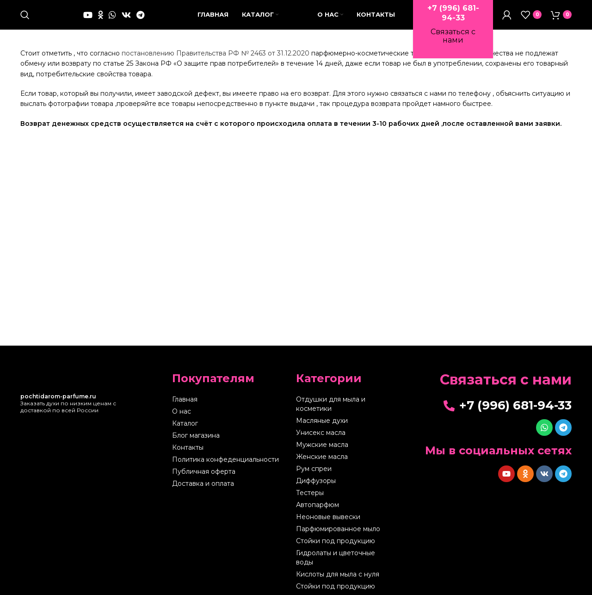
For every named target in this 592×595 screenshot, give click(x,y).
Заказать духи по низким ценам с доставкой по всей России (68, 415)
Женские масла (322, 469)
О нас (181, 424)
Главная (184, 412)
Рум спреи (314, 481)
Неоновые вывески (328, 529)
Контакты (188, 460)
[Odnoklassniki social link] (100, 21)
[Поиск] (25, 21)
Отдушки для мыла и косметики (330, 416)
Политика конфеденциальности (225, 472)
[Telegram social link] (140, 21)
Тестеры (310, 505)
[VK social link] (126, 21)
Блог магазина (196, 448)
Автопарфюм (317, 517)
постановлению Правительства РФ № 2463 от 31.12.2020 (215, 65)
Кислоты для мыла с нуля (337, 587)
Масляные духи (322, 433)
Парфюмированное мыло (338, 541)
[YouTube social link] (87, 21)
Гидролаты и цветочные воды (335, 570)
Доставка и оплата (203, 496)
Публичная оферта (203, 484)
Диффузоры (316, 493)
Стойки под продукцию (335, 553)
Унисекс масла (320, 445)
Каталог (185, 436)
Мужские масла (322, 457)
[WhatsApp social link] (112, 21)
